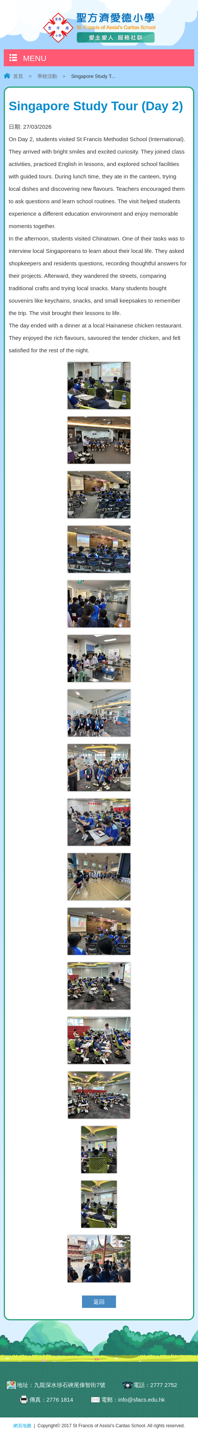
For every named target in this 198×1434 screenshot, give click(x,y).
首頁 (18, 76)
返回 (99, 1302)
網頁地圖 (22, 1425)
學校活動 (47, 76)
